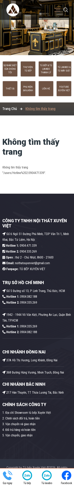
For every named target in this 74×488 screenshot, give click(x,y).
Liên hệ (46, 88)
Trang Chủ (9, 109)
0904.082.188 (19, 296)
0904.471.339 (19, 245)
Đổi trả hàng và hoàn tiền (20, 430)
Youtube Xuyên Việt (64, 89)
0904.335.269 (28, 251)
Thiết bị (10, 88)
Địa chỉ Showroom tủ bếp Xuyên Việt (28, 413)
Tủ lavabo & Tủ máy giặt (64, 69)
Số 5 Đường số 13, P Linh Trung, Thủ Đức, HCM (33, 291)
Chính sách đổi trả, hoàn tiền (22, 418)
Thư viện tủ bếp (28, 69)
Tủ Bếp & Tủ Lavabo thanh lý (46, 69)
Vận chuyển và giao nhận (20, 424)
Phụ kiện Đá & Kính (28, 89)
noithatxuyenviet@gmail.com (26, 263)
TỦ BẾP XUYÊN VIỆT (23, 269)
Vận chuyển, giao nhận (19, 435)
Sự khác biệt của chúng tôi (10, 69)
